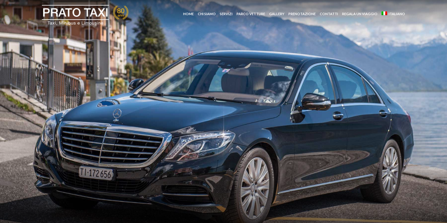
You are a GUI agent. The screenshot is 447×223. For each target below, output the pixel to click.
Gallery (276, 14)
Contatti (329, 14)
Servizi (226, 14)
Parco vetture (251, 14)
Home (188, 14)
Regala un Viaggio (359, 14)
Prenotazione (302, 14)
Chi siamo (207, 14)
